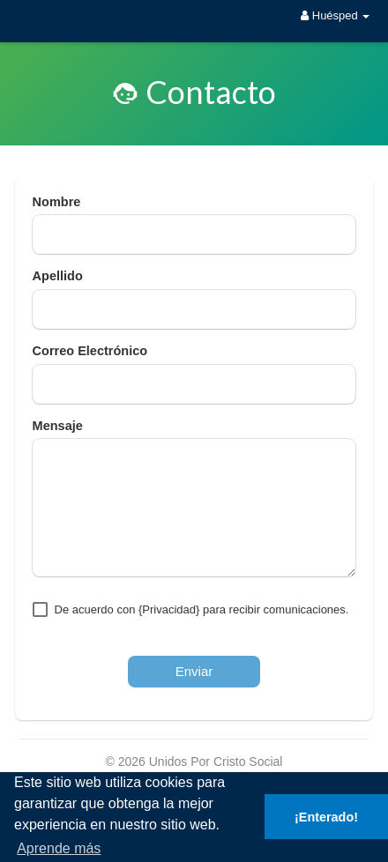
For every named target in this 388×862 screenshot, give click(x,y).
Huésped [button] (335, 15)
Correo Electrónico (90, 351)
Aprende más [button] (59, 848)
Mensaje (58, 426)
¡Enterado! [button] (326, 817)
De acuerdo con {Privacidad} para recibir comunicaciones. (202, 609)
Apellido (58, 276)
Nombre (57, 202)
